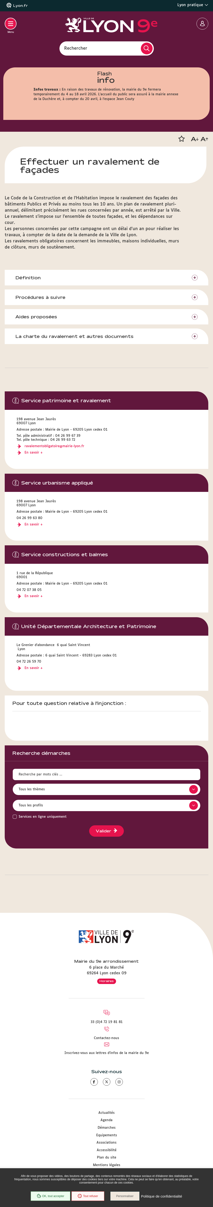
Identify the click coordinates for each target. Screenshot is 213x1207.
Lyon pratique (192, 5)
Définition (28, 277)
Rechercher (75, 48)
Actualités (106, 1113)
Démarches (107, 1127)
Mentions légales (106, 1165)
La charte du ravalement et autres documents (74, 336)
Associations (106, 1142)
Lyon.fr (20, 6)
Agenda (106, 1120)
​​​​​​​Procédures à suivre (40, 297)
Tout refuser (88, 1196)
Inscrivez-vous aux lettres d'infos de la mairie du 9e (106, 1053)
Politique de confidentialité (161, 1196)
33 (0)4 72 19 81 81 (107, 1022)
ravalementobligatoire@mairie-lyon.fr (54, 446)
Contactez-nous (106, 1038)
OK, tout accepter (50, 1196)
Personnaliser (125, 1196)
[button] (181, 138)
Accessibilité (107, 1150)
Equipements (106, 1135)
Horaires (107, 981)
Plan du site (106, 1157)
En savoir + (34, 452)
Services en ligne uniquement (43, 816)
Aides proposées (36, 316)
